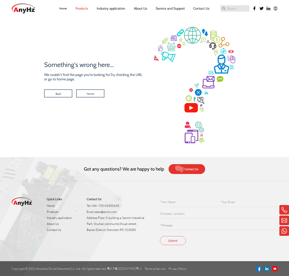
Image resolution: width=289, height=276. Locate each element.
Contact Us (201, 8)
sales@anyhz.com (106, 212)
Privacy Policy (178, 269)
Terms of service (155, 269)
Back (58, 94)
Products (81, 8)
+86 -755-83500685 (105, 206)
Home (63, 8)
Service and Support (170, 8)
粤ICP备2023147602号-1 (124, 268)
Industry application (111, 8)
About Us (140, 8)
